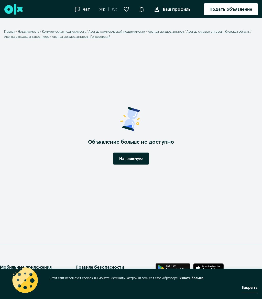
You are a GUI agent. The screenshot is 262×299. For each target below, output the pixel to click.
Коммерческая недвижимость (64, 31)
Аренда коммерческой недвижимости (117, 31)
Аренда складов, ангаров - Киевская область (218, 31)
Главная (9, 31)
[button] (141, 8)
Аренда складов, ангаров (166, 31)
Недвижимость (28, 31)
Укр (102, 9)
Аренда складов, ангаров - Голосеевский (81, 37)
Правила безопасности (100, 267)
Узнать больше (191, 278)
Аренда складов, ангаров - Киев (26, 37)
